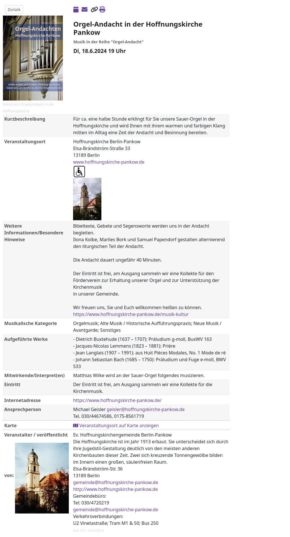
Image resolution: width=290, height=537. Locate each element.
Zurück (14, 9)
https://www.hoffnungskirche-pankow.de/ (117, 400)
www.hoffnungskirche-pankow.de (108, 162)
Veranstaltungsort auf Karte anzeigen (116, 425)
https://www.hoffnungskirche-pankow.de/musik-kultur (131, 314)
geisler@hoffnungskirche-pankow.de (146, 409)
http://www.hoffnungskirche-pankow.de (115, 489)
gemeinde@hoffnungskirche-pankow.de (115, 482)
